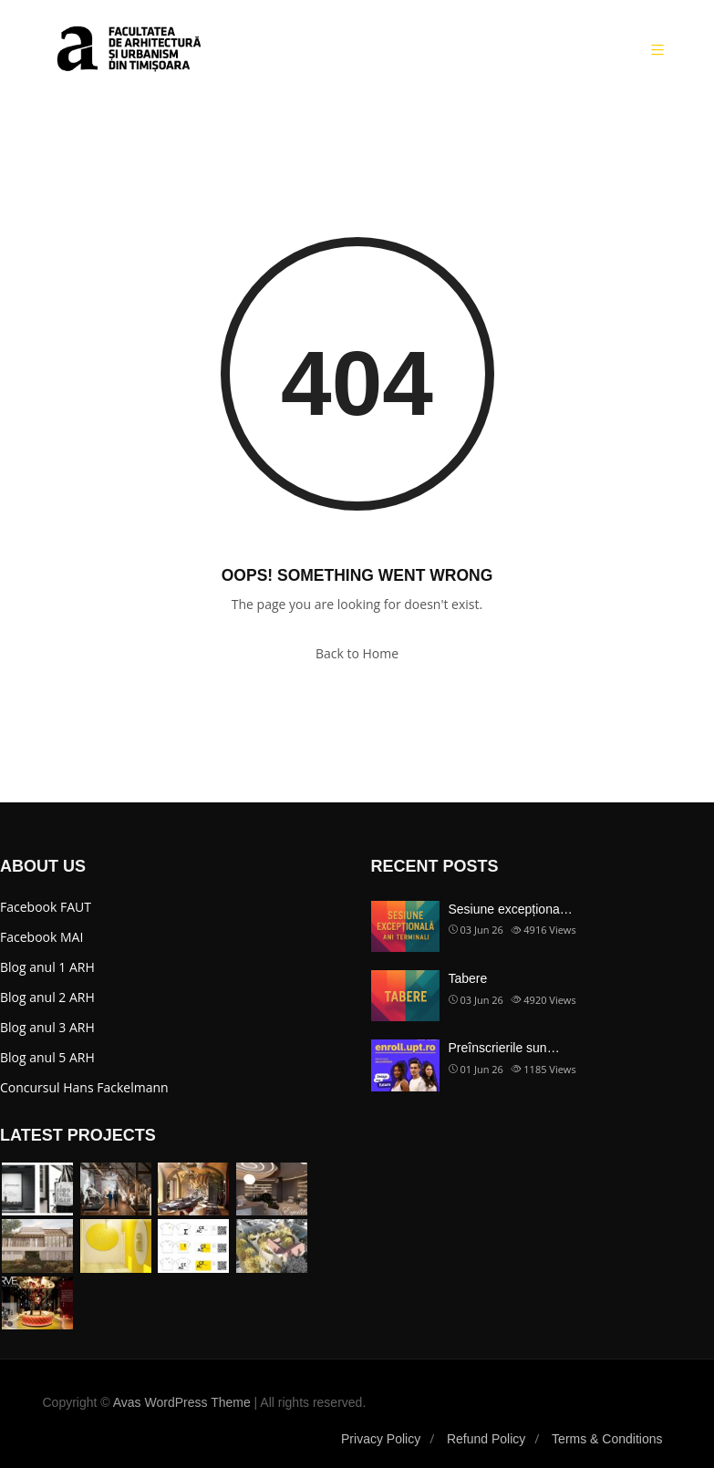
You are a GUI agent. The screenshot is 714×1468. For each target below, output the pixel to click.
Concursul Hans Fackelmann (84, 1087)
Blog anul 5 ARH (47, 1057)
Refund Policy (486, 1439)
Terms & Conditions (607, 1439)
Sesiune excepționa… (511, 909)
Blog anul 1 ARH (47, 967)
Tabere (468, 978)
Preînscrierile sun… (504, 1047)
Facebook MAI (41, 937)
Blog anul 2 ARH (47, 997)
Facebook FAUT (45, 906)
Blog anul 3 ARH (47, 1027)
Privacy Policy (380, 1439)
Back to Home (357, 653)
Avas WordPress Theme (182, 1402)
